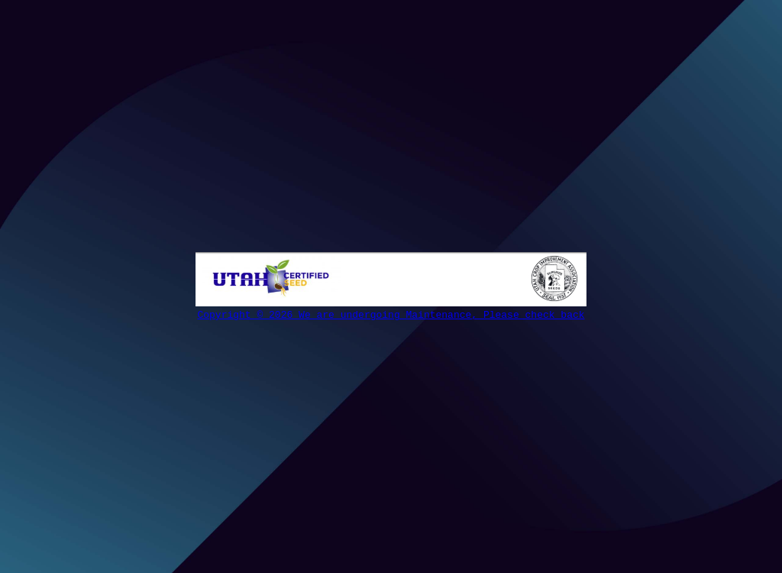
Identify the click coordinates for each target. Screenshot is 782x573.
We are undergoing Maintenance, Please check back (441, 315)
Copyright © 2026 (248, 315)
